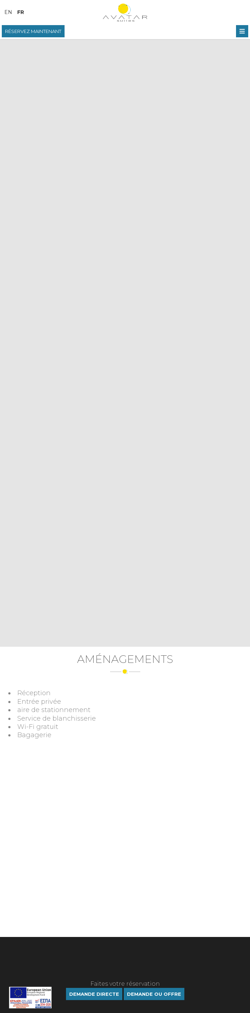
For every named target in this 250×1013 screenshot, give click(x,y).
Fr (20, 12)
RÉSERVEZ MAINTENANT (33, 31)
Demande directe (94, 994)
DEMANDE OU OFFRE (154, 994)
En (8, 12)
